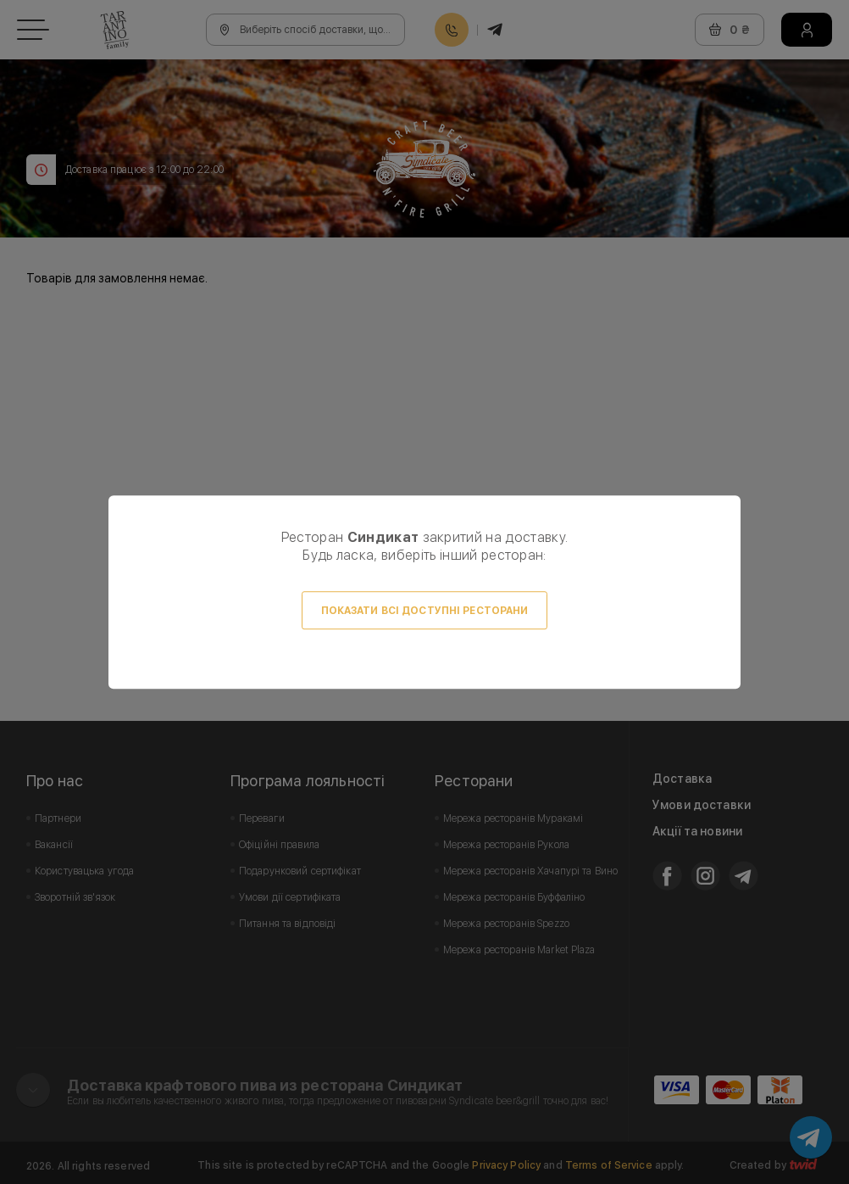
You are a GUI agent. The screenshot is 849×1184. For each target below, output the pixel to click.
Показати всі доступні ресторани (425, 611)
